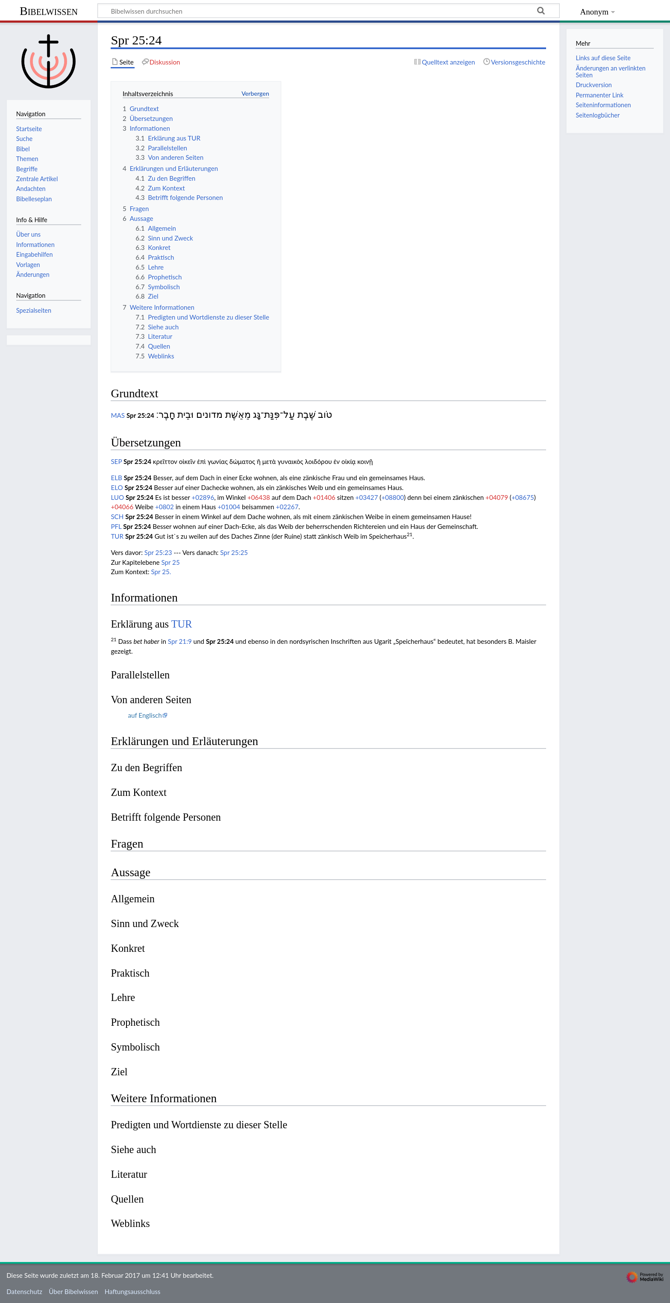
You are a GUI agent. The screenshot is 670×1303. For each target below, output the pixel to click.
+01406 (324, 497)
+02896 (202, 497)
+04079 (496, 497)
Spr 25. (161, 571)
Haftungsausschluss (133, 1291)
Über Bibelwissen (73, 1291)
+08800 (392, 497)
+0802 (164, 507)
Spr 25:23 (158, 552)
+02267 (287, 507)
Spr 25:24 (140, 415)
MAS (118, 415)
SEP (116, 461)
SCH (117, 516)
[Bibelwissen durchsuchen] (328, 11)
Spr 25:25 (234, 552)
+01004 (228, 507)
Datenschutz (24, 1291)
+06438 (258, 497)
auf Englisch (145, 715)
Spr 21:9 (180, 641)
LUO (117, 497)
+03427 (367, 497)
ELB (116, 477)
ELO (117, 487)
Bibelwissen (49, 11)
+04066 (122, 507)
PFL (116, 526)
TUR (117, 536)
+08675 (522, 497)
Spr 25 (170, 562)
